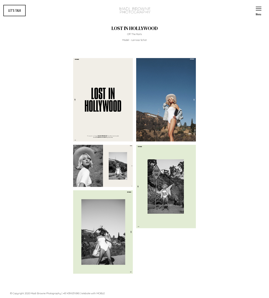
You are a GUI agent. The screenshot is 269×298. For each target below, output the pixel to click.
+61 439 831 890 (71, 293)
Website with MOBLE (93, 293)
